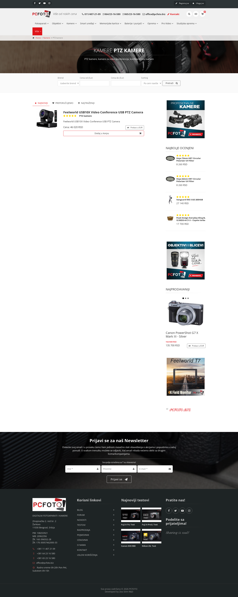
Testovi (81, 524)
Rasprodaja (83, 529)
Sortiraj (144, 77)
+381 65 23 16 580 (46, 558)
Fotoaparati (40, 23)
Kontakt (173, 14)
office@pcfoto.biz (155, 14)
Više (37, 31)
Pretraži (172, 83)
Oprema (152, 23)
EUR (134, 127)
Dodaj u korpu (118, 133)
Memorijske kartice (109, 23)
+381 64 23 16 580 (46, 553)
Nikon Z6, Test (149, 546)
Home (38, 38)
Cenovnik (82, 539)
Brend (60, 77)
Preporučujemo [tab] (62, 103)
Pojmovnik (83, 534)
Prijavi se (119, 479)
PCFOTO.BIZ (180, 410)
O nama (81, 544)
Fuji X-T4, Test (128, 524)
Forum (81, 514)
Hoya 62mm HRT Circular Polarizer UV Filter (188, 180)
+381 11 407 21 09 (46, 548)
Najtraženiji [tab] (86, 103)
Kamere (71, 23)
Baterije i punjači (133, 23)
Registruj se (182, 3)
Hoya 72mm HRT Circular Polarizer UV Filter (188, 159)
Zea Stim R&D (126, 591)
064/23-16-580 (112, 14)
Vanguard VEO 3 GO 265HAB (189, 199)
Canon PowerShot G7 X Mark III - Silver (182, 334)
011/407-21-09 (93, 14)
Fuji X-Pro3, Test (150, 524)
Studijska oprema (185, 23)
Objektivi (56, 23)
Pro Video (166, 23)
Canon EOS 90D (128, 546)
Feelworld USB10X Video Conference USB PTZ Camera (103, 112)
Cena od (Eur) (86, 77)
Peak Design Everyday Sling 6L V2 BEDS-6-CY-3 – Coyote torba (190, 219)
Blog (80, 509)
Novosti (81, 519)
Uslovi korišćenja (87, 555)
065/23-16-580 (132, 14)
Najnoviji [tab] (41, 103)
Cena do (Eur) (117, 77)
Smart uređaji (87, 23)
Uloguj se (198, 3)
